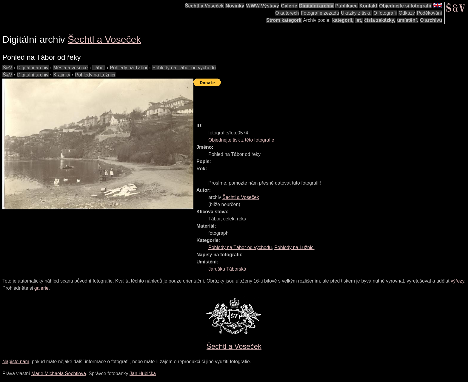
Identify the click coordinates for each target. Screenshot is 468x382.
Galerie (289, 5)
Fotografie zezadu (320, 13)
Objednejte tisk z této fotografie (241, 139)
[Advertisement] (302, 101)
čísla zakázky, (379, 20)
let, (358, 20)
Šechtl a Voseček (204, 5)
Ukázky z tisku (356, 13)
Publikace (346, 5)
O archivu (431, 20)
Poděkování (429, 13)
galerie (41, 288)
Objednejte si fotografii (405, 5)
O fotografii (385, 13)
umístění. (407, 20)
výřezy (457, 280)
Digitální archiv (316, 5)
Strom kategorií (283, 20)
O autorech (287, 13)
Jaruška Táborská (227, 268)
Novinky (235, 5)
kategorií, (342, 20)
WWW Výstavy (262, 5)
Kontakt (368, 5)
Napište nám (15, 361)
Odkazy (407, 13)
